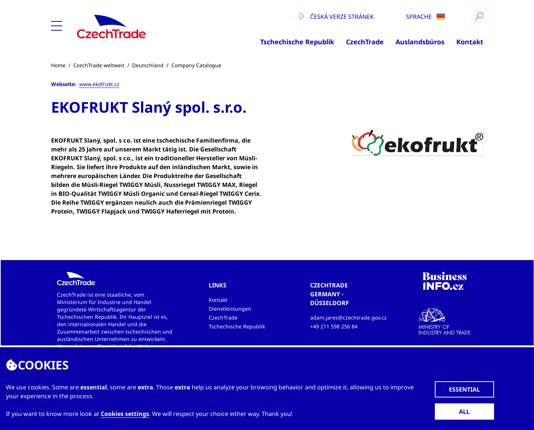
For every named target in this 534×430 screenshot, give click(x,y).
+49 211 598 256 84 (333, 326)
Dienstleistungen (230, 308)
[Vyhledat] (478, 16)
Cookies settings (125, 414)
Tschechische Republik (297, 41)
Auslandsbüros (420, 41)
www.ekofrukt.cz (99, 84)
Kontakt (469, 41)
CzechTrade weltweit (98, 65)
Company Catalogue (196, 65)
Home (58, 65)
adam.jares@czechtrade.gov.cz (348, 317)
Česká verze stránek (337, 17)
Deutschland (148, 65)
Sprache (425, 17)
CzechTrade (365, 41)
